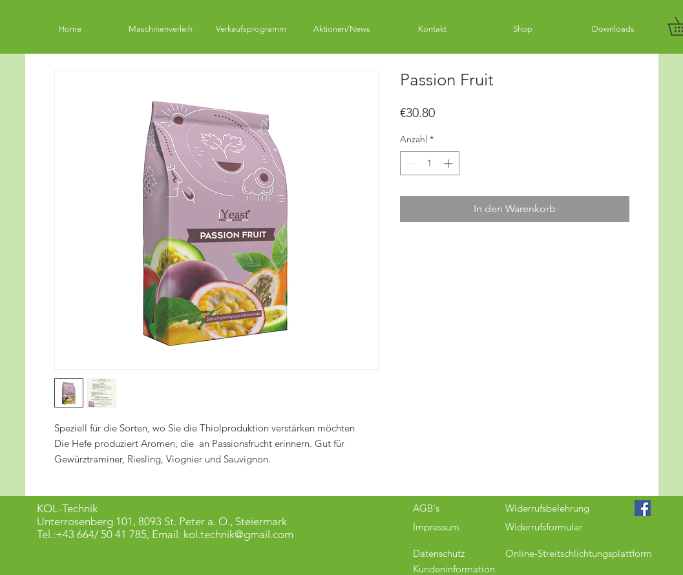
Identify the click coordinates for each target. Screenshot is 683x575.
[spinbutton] (429, 163)
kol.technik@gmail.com (238, 534)
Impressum (436, 527)
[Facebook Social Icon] (643, 508)
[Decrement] (410, 163)
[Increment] (449, 163)
